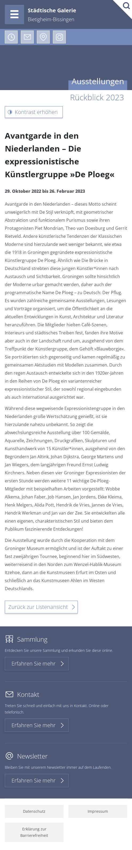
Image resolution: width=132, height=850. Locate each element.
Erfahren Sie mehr (33, 663)
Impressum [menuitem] (98, 811)
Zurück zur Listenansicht (38, 607)
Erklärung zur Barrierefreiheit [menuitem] (34, 832)
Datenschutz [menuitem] (34, 811)
